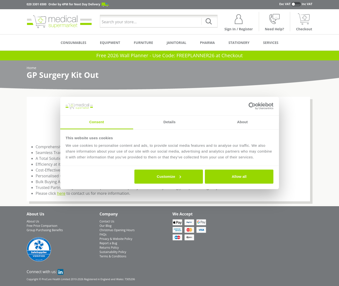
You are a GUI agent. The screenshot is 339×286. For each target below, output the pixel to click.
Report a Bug (108, 243)
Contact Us (107, 221)
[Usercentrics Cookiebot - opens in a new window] (252, 106)
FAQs (103, 234)
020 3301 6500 (37, 4)
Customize (169, 176)
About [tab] (242, 122)
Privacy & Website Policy (116, 239)
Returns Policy (109, 247)
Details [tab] (170, 122)
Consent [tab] (96, 122)
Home (31, 67)
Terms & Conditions (113, 256)
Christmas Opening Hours (117, 230)
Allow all (239, 176)
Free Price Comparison (42, 226)
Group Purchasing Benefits (45, 230)
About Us (33, 221)
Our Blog (106, 226)
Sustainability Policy (113, 252)
